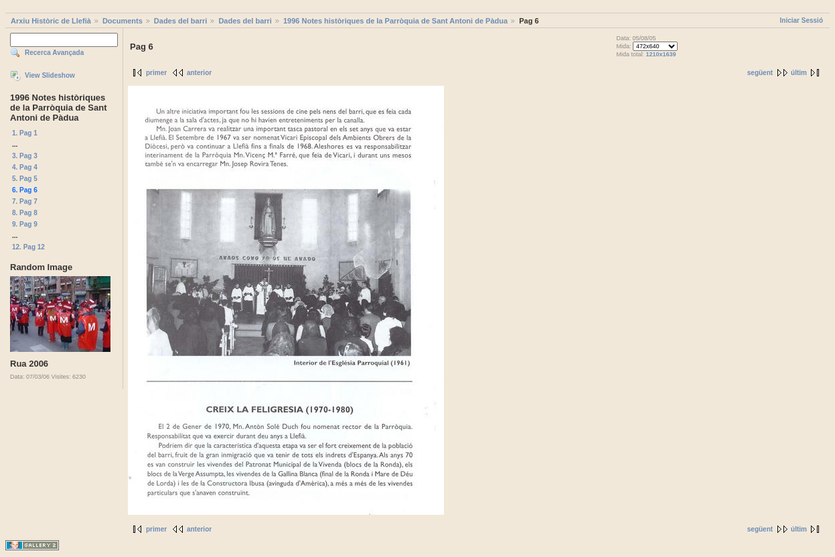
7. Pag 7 (24, 201)
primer (156, 72)
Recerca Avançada (54, 52)
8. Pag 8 (24, 212)
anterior (199, 72)
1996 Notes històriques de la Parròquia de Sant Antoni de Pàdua (395, 21)
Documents (122, 21)
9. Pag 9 (24, 224)
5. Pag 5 (24, 178)
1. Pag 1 (24, 133)
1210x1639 (661, 54)
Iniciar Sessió (801, 20)
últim (799, 72)
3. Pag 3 (24, 156)
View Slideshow (50, 75)
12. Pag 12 (28, 247)
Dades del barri (180, 21)
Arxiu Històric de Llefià (51, 21)
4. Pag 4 (24, 167)
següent (760, 72)
